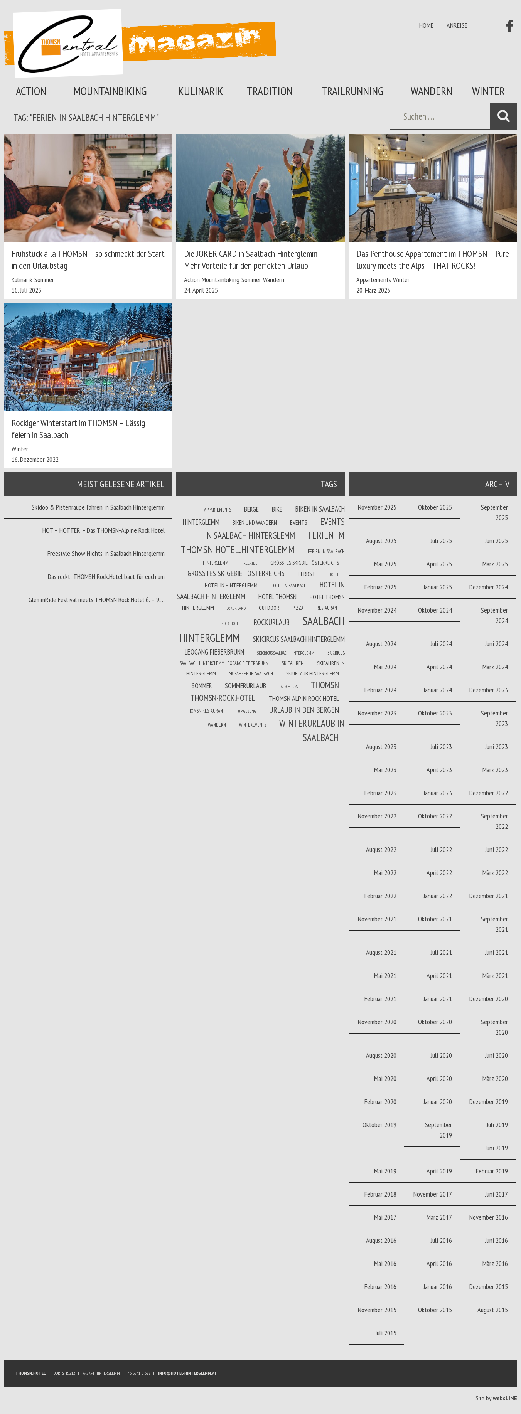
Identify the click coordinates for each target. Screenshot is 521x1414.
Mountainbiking (110, 90)
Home (426, 25)
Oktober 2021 (435, 918)
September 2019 (438, 1130)
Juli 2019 (497, 1124)
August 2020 (381, 1055)
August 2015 (492, 1309)
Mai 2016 (385, 1263)
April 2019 (439, 1171)
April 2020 (439, 1078)
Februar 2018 (380, 1194)
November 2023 (377, 713)
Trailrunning (352, 90)
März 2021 (495, 975)
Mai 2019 (385, 1171)
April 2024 (439, 666)
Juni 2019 (496, 1147)
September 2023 (494, 718)
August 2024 (381, 643)
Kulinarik (200, 90)
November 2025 (377, 507)
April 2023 (439, 769)
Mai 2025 (385, 563)
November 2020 (377, 1021)
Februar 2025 (380, 586)
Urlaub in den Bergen (304, 709)
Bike (277, 509)
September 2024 (494, 615)
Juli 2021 (441, 952)
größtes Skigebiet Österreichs (236, 573)
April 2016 (439, 1263)
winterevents (252, 725)
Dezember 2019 (488, 1101)
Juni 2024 (496, 643)
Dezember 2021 (488, 895)
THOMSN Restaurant (205, 711)
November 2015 (377, 1309)
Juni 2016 (496, 1240)
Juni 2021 (496, 952)
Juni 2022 (496, 849)
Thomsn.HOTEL (30, 1373)
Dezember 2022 (488, 792)
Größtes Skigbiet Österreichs (304, 562)
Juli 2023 (441, 746)
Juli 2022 (441, 849)
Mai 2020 (385, 1078)
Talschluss (288, 686)
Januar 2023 (437, 792)
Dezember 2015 (488, 1286)
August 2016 (381, 1240)
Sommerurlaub (245, 685)
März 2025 (495, 563)
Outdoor (269, 607)
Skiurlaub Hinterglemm (312, 673)
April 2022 (439, 872)
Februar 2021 (380, 998)
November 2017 (432, 1194)
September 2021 (494, 924)
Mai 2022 (385, 872)
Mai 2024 (385, 666)
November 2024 (377, 610)
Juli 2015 (385, 1332)
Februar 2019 (492, 1171)
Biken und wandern (255, 522)
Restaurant (328, 608)
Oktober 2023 (435, 713)
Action (31, 90)
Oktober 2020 (435, 1021)
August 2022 (381, 849)
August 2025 (381, 540)
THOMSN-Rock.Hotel (223, 697)
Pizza (297, 608)
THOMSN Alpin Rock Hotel (303, 698)
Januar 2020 (437, 1101)
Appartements (373, 279)
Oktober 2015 (435, 1309)
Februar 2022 (380, 895)
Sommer (44, 279)
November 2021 (377, 918)
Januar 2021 (437, 998)
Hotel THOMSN (277, 597)
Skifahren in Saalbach (251, 673)
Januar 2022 (437, 895)
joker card (236, 608)
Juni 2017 (496, 1194)
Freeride (249, 563)
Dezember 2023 (488, 689)
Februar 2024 (380, 689)
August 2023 (381, 746)
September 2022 (494, 821)
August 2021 (381, 952)
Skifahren (293, 663)
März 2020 (495, 1078)
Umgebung (247, 711)
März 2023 (495, 769)
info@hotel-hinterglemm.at (187, 1373)
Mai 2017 (385, 1217)
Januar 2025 (437, 586)
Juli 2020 (441, 1055)
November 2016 (488, 1217)
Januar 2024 (437, 689)
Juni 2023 (496, 746)
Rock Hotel (231, 623)
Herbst (306, 573)
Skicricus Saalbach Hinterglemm (285, 653)
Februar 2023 (380, 792)
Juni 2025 (496, 540)
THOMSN (325, 684)
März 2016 (495, 1263)
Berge (251, 509)
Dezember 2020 (488, 998)
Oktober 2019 (379, 1124)
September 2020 (494, 1027)
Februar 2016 (380, 1286)
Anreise (457, 25)
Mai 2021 (385, 975)
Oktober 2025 (435, 507)
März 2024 (495, 666)
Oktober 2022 (435, 815)
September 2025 (494, 512)
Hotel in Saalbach (289, 585)
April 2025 (439, 563)
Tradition (270, 90)
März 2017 (439, 1217)
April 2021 (439, 975)
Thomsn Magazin (140, 43)
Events (298, 522)
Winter (488, 90)
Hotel (334, 574)
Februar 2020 (380, 1101)
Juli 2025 (441, 540)
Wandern (431, 90)
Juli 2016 (441, 1240)
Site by (496, 1398)
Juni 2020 (496, 1055)
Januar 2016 (437, 1286)
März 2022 (495, 872)
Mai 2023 (385, 769)
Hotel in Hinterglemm (231, 585)
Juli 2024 (441, 643)
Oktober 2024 (435, 610)
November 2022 (377, 815)
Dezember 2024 (488, 586)
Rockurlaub (272, 622)
